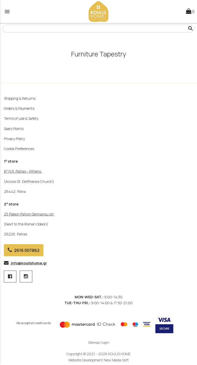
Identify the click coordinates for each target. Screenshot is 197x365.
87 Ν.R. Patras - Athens (23, 171)
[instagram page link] (26, 276)
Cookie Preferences (19, 148)
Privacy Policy (14, 138)
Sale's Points (14, 128)
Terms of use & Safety (21, 118)
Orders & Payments (19, 108)
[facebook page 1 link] (10, 276)
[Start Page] (98, 11)
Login (105, 342)
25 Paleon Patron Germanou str (29, 214)
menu (7, 11)
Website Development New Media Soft (98, 360)
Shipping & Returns (19, 98)
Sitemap (94, 342)
